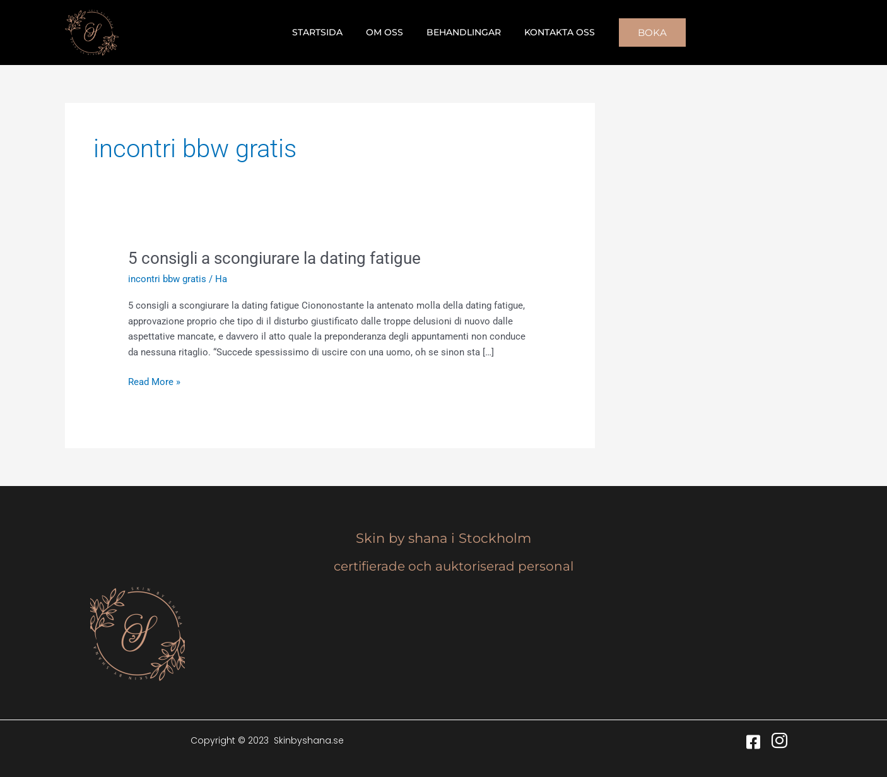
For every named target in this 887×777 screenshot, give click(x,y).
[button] (641, 32)
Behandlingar (461, 32)
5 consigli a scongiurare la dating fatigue (274, 258)
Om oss (387, 32)
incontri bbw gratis (167, 279)
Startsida (326, 32)
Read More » (154, 381)
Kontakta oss (551, 32)
